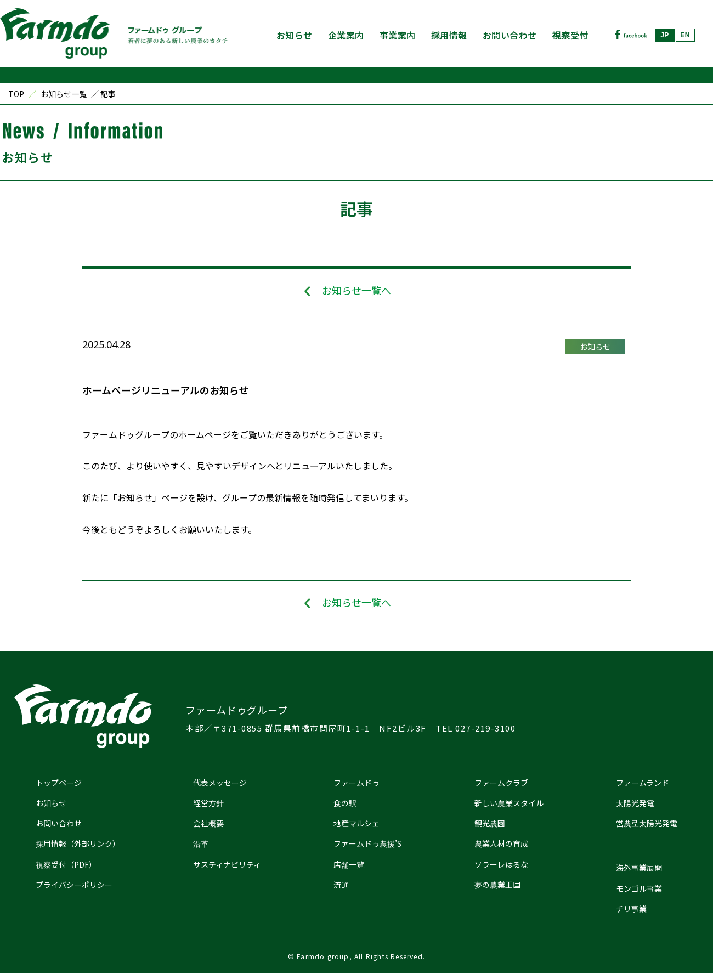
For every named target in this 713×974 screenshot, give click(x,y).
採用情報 (449, 35)
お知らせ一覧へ (356, 290)
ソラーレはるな (501, 864)
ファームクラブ (501, 782)
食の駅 (344, 802)
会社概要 (208, 823)
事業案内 (398, 35)
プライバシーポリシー (74, 884)
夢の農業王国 (497, 884)
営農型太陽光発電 (646, 823)
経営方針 (208, 802)
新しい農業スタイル (509, 802)
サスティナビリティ (227, 864)
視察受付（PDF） (66, 864)
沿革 (200, 843)
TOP (16, 93)
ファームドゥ (356, 782)
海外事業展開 (639, 867)
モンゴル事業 (639, 888)
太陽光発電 (635, 802)
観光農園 (489, 823)
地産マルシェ (356, 823)
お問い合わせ (510, 35)
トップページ (59, 782)
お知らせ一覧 (64, 93)
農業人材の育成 (501, 843)
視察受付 (570, 35)
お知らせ (294, 35)
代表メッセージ (220, 782)
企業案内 (346, 35)
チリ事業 (631, 908)
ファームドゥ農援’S (367, 843)
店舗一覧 (348, 864)
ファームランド (642, 782)
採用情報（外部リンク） (78, 843)
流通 (341, 884)
